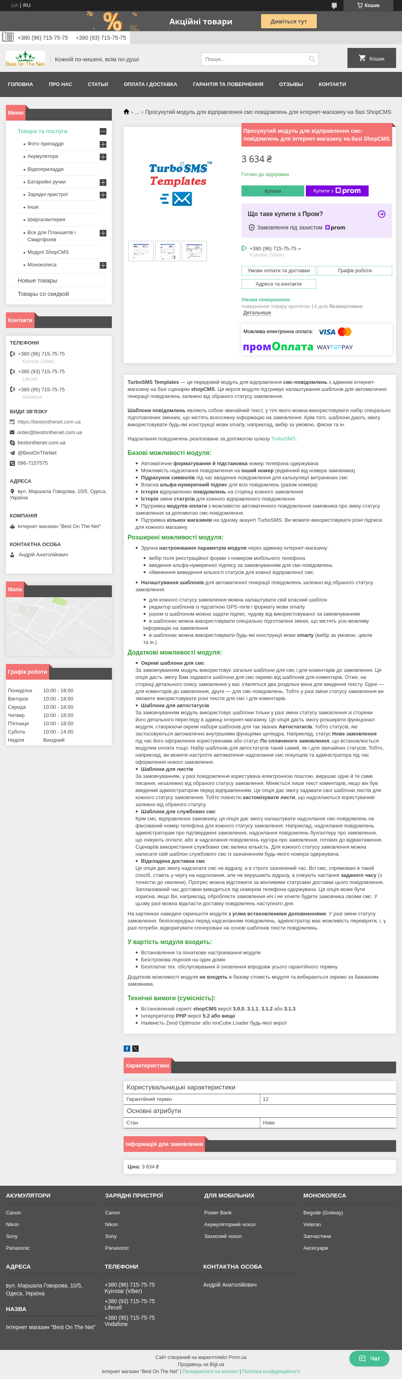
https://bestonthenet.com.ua (49, 422)
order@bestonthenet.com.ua (49, 432)
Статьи (98, 84)
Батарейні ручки (46, 182)
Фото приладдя (45, 144)
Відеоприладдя (45, 169)
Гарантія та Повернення (228, 84)
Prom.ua (238, 1357)
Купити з (337, 190)
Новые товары (37, 280)
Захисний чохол (222, 1236)
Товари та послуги (43, 131)
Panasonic (18, 1248)
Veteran (312, 1224)
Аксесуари (315, 1248)
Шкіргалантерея (46, 219)
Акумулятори (42, 156)
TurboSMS (283, 439)
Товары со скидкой (43, 293)
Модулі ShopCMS (48, 252)
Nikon (12, 1224)
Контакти (332, 84)
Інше (32, 207)
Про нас (60, 84)
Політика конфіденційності (271, 1371)
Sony (12, 1236)
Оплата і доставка (150, 84)
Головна (20, 84)
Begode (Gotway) (323, 1213)
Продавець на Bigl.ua (201, 1364)
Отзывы (291, 84)
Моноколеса (42, 265)
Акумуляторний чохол (230, 1224)
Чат (369, 1358)
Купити (273, 191)
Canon (13, 1213)
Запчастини (317, 1236)
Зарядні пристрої (47, 194)
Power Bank (218, 1213)
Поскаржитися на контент (210, 1371)
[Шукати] (312, 59)
